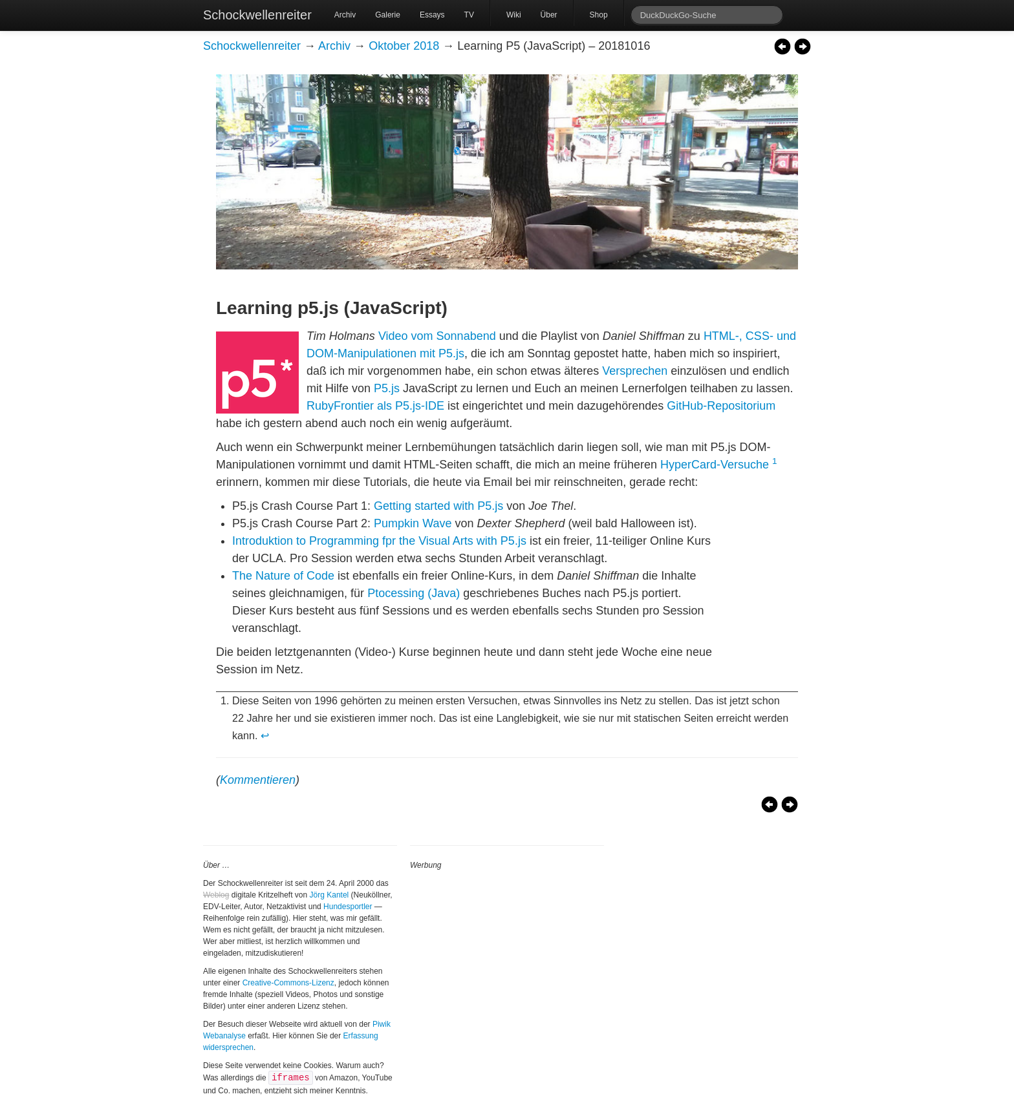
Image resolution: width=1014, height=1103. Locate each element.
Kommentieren (258, 779)
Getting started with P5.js (438, 505)
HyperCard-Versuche (714, 464)
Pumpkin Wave (412, 523)
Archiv (345, 14)
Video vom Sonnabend (437, 336)
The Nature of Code (283, 575)
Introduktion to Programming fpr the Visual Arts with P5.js (379, 540)
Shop (599, 14)
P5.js (387, 388)
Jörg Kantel (329, 894)
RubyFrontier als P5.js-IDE (375, 405)
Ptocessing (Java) (413, 593)
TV (469, 14)
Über (549, 14)
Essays (432, 14)
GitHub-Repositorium (721, 405)
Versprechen (634, 370)
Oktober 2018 (404, 45)
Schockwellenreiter (257, 15)
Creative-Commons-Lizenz (288, 982)
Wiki (513, 14)
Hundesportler (347, 906)
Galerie (387, 14)
